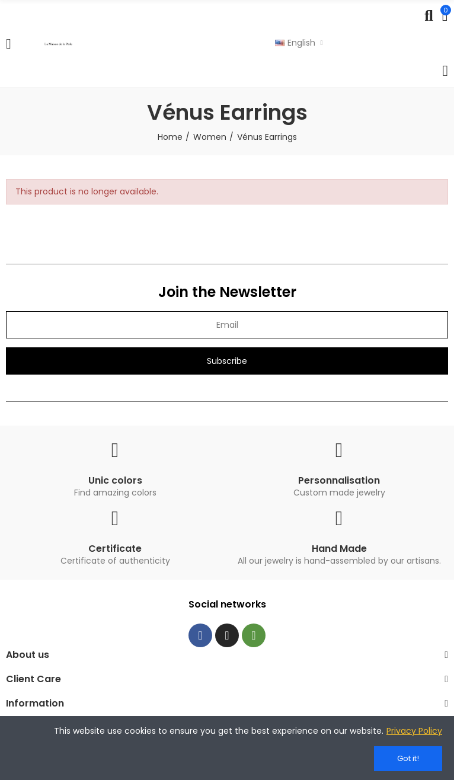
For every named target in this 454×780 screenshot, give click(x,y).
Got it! (408, 758)
